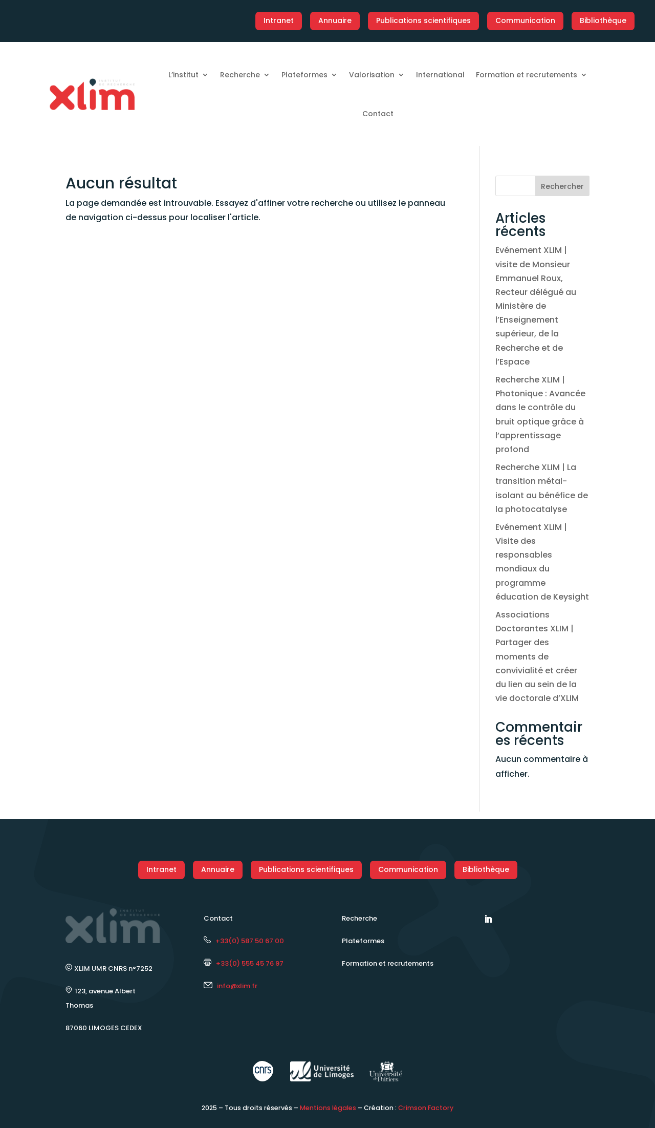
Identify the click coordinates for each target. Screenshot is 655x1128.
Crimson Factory (425, 1107)
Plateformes (304, 75)
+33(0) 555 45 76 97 (243, 963)
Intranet (279, 20)
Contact (378, 114)
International (440, 75)
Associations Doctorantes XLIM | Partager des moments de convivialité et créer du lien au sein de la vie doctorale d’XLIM (537, 656)
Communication (525, 20)
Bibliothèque (603, 20)
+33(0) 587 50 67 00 (244, 941)
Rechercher (562, 186)
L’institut (183, 75)
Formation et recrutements (526, 75)
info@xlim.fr (237, 986)
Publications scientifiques (423, 20)
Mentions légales (328, 1107)
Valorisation (372, 75)
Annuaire (335, 20)
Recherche (240, 75)
